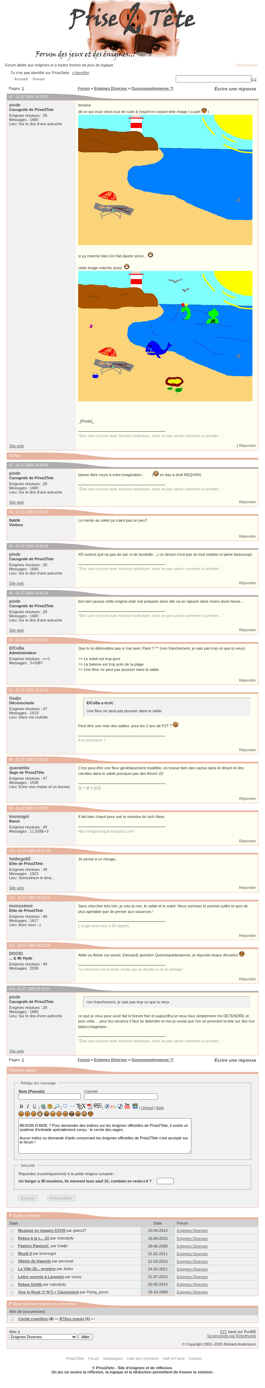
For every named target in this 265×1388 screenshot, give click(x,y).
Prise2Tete (75, 1358)
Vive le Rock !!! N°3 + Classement (48, 1292)
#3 (11, 512)
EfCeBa (16, 648)
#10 (12, 851)
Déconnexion (247, 65)
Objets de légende (34, 1261)
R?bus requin (72, 1319)
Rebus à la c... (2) (34, 1238)
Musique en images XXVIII (42, 1230)
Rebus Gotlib (30, 1284)
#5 (11, 593)
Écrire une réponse (235, 88)
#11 (12, 898)
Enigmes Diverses (110, 88)
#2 (11, 465)
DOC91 (16, 953)
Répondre (247, 445)
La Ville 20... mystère (37, 1269)
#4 (11, 546)
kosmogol (19, 816)
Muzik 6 (25, 1253)
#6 (11, 640)
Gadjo (15, 698)
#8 (11, 760)
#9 (11, 808)
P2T (223, 1332)
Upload (147, 1108)
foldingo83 (19, 859)
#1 (11, 97)
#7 (11, 690)
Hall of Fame (173, 1358)
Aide (160, 1108)
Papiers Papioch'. (34, 1246)
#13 (12, 989)
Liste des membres (143, 1358)
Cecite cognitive (33, 1319)
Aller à (51, 1335)
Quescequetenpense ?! (152, 88)
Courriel (121, 1094)
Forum (84, 88)
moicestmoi (20, 906)
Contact (195, 1358)
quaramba (19, 767)
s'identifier (80, 73)
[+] (253, 79)
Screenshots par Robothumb (231, 1336)
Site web (16, 446)
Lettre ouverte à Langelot (41, 1277)
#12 (12, 945)
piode (14, 105)
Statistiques (113, 1358)
